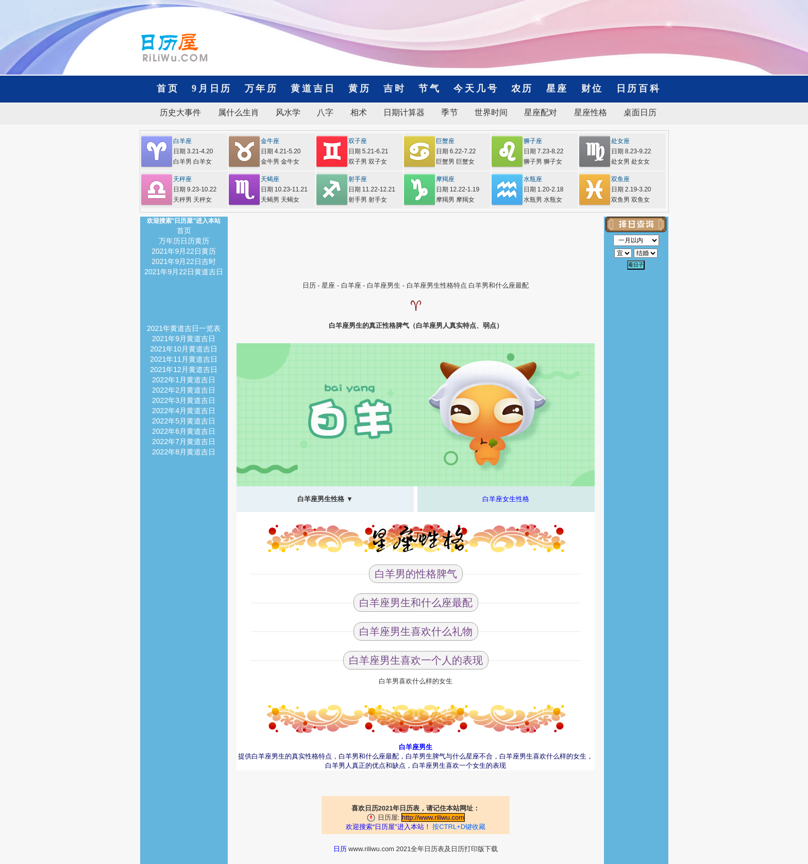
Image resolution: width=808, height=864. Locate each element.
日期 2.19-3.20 (631, 189)
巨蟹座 (445, 141)
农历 (522, 88)
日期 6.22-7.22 (456, 151)
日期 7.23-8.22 (544, 151)
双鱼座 (620, 179)
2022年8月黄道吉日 (183, 452)
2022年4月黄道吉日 (183, 411)
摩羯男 (445, 199)
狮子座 (533, 141)
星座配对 (540, 112)
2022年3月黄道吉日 (183, 400)
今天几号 (475, 88)
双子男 (357, 161)
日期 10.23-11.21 (284, 189)
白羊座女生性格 (505, 499)
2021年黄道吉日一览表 (184, 328)
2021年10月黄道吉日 (183, 349)
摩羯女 (465, 199)
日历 (309, 285)
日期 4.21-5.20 (281, 151)
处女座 (620, 141)
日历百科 (633, 88)
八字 (325, 112)
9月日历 (212, 88)
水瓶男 (533, 199)
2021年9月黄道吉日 (183, 338)
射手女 (377, 199)
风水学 (288, 112)
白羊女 (202, 161)
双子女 (377, 161)
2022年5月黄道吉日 (183, 421)
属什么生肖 (238, 112)
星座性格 (590, 112)
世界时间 (491, 112)
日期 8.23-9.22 (631, 151)
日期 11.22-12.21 (371, 189)
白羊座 (182, 141)
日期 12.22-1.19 (458, 189)
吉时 (394, 88)
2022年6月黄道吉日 (183, 431)
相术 (358, 112)
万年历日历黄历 (184, 241)
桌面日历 (636, 112)
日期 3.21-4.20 (193, 151)
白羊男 (182, 161)
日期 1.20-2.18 (544, 189)
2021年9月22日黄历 (184, 251)
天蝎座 (270, 179)
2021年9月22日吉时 (184, 261)
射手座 (357, 179)
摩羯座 (445, 179)
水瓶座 (533, 179)
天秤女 (202, 199)
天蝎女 (290, 199)
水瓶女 (553, 199)
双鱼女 (640, 199)
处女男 (620, 161)
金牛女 (290, 161)
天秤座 (182, 179)
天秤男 (182, 199)
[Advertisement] (415, 240)
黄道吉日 (313, 88)
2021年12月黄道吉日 (183, 369)
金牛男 (270, 161)
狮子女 (553, 161)
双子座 (357, 141)
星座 (557, 88)
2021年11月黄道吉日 (183, 359)
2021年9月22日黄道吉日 (183, 272)
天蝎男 (270, 199)
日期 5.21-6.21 (368, 151)
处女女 (640, 161)
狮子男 (533, 161)
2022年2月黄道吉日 (183, 390)
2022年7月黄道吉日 (183, 441)
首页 (168, 88)
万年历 (261, 88)
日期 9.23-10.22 (195, 189)
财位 (592, 88)
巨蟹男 (445, 161)
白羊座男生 (383, 285)
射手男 (357, 199)
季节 (449, 112)
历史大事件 (180, 112)
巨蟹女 (465, 161)
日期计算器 (404, 112)
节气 (429, 88)
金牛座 (270, 141)
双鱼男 (620, 199)
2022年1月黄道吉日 (183, 380)
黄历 (359, 88)
